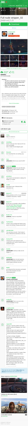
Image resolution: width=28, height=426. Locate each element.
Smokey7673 (9, 239)
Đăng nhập (19, 370)
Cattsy (7, 135)
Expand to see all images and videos (14, 68)
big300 (8, 267)
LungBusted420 (10, 308)
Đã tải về (5, 72)
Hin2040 (8, 249)
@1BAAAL (8, 216)
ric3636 (8, 184)
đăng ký (4, 371)
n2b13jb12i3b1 (9, 230)
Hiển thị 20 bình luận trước (14, 131)
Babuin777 (9, 193)
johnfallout (9, 176)
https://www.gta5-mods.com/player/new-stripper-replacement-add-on (14, 206)
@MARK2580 (9, 250)
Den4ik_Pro (9, 214)
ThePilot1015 (9, 222)
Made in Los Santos (5, 423)
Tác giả (13, 166)
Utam (7, 159)
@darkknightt (14, 279)
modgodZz (9, 299)
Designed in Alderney (5, 422)
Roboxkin (8, 152)
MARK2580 (11, 32)
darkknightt (9, 257)
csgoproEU (9, 324)
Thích (13, 72)
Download (14, 24)
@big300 (8, 279)
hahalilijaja (9, 142)
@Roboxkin (9, 160)
